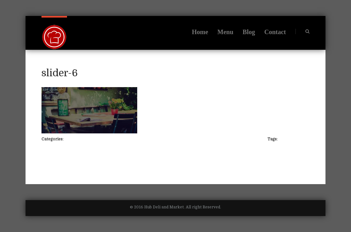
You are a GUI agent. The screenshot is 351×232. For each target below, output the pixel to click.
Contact (275, 31)
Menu (225, 31)
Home (200, 31)
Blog (249, 31)
